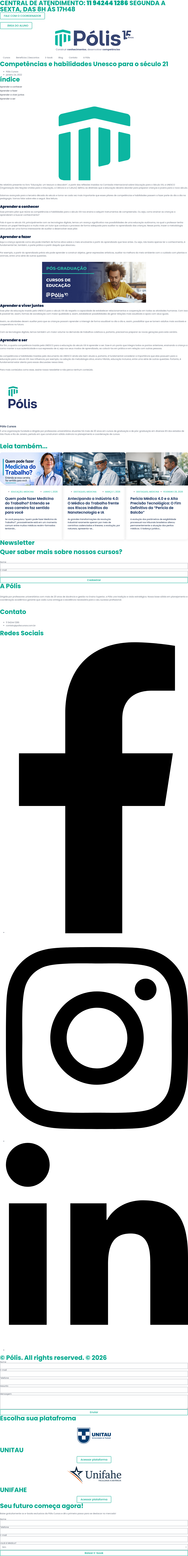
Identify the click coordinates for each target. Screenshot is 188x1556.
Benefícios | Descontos (27, 57)
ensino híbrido (102, 359)
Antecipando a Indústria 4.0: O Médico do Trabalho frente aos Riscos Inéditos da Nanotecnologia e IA (93, 505)
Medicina (29, 491)
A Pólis (86, 57)
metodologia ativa (84, 359)
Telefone (4, 1378)
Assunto (4, 1386)
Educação (17, 491)
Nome (3, 562)
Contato (73, 57)
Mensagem (6, 1394)
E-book (49, 57)
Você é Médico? (8, 1543)
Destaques (79, 491)
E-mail (3, 570)
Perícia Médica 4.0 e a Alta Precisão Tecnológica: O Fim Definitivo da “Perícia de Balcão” (155, 505)
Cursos (6, 57)
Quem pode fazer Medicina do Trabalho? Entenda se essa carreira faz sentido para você (29, 505)
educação (109, 187)
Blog (60, 57)
